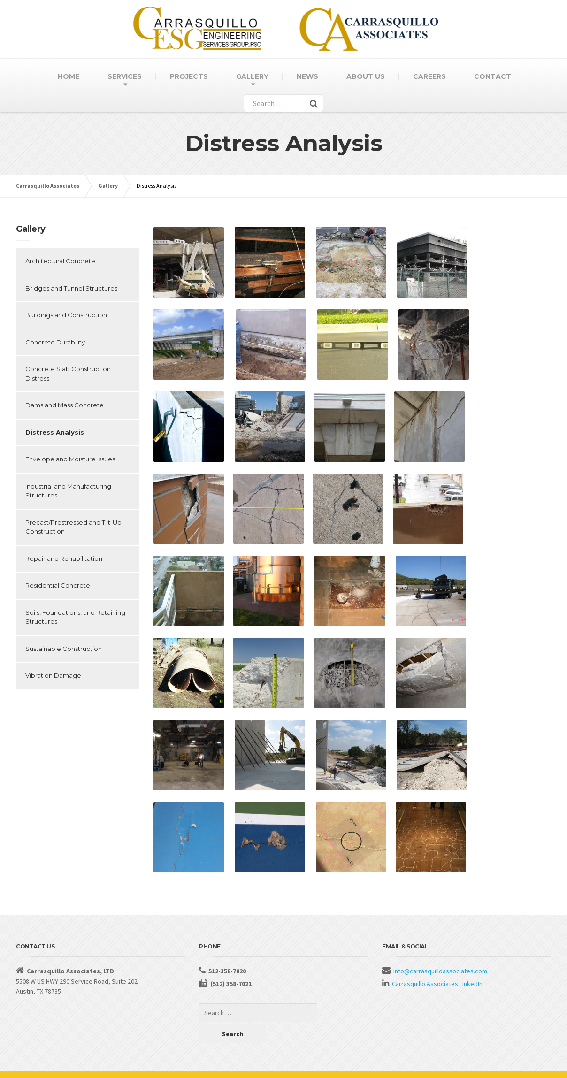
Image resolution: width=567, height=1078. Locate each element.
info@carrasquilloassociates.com (440, 971)
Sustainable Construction (63, 648)
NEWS (307, 76)
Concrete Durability (55, 342)
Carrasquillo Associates (47, 185)
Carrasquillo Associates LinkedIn (437, 983)
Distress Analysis (54, 432)
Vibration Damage (53, 675)
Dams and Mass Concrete (64, 405)
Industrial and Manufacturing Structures (68, 490)
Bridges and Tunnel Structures (71, 288)
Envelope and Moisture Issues (70, 459)
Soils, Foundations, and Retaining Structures (75, 617)
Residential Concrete (57, 585)
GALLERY (252, 76)
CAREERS (429, 76)
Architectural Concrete (60, 261)
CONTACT (492, 76)
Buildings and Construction (66, 315)
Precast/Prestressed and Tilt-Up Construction (73, 527)
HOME (68, 76)
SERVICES (124, 76)
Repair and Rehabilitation (63, 558)
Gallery (108, 185)
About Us (28, 1064)
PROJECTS (189, 76)
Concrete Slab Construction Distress (68, 373)
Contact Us (63, 1064)
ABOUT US (365, 76)
